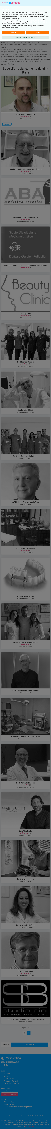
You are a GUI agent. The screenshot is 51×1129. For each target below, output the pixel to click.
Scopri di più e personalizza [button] (25, 1125)
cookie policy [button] (15, 1106)
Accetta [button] (37, 1120)
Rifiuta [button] (13, 1120)
